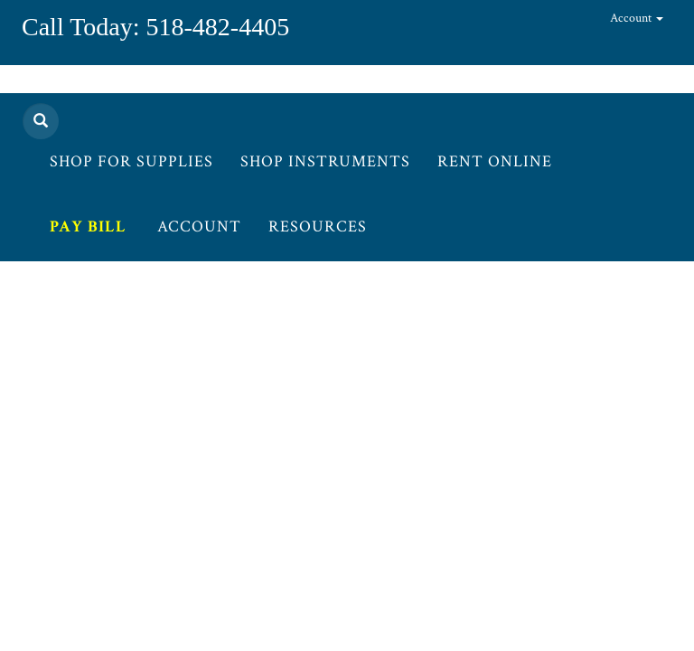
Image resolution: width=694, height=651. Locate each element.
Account (636, 18)
